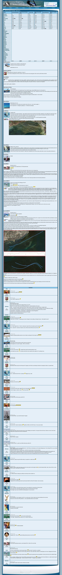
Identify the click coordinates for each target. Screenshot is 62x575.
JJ (6, 322)
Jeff (4, 22)
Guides (17, 7)
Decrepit (6, 392)
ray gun (6, 476)
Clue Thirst (5, 53)
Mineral (6, 385)
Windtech (5, 37)
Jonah (5, 35)
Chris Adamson (6, 409)
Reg (4, 51)
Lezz (4, 17)
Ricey (5, 38)
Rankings (37, 7)
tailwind (5, 41)
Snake (5, 27)
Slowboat (6, 354)
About (10, 7)
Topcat (5, 52)
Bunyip (5, 39)
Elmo (7, 288)
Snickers (5, 44)
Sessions (45, 7)
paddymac (5, 15)
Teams (30, 7)
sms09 (7, 378)
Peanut (5, 58)
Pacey (5, 46)
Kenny (5, 45)
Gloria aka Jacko (6, 50)
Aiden (5, 59)
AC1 (4, 25)
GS (4, 24)
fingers (5, 56)
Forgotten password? (49, 5)
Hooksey (5, 14)
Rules (24, 7)
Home (4, 7)
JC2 (4, 29)
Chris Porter (6, 18)
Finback (5, 57)
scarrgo (5, 34)
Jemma (5, 32)
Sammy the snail (7, 520)
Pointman (6, 314)
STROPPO (7, 331)
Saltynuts (6, 503)
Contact (53, 7)
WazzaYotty (7, 493)
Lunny (5, 40)
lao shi (5, 28)
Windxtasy (5, 31)
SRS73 (5, 47)
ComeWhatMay (6, 33)
